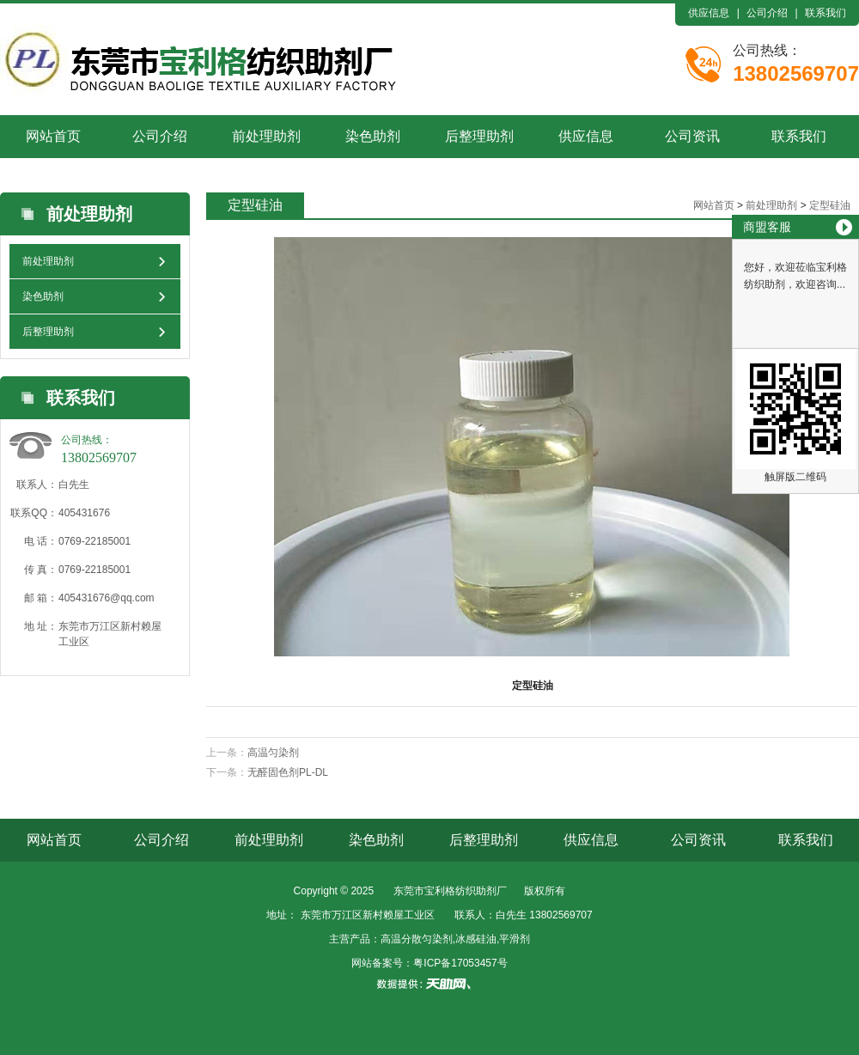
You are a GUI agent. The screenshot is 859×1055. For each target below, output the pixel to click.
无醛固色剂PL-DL (287, 772)
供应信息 (708, 13)
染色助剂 (372, 136)
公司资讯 (692, 136)
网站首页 (53, 136)
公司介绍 (767, 13)
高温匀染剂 (273, 753)
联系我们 (825, 13)
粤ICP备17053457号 (460, 963)
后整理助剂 (479, 136)
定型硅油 (829, 205)
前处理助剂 (266, 136)
